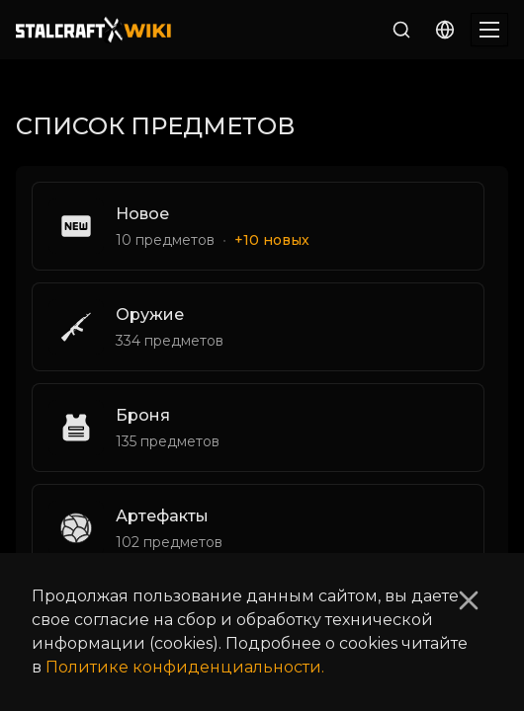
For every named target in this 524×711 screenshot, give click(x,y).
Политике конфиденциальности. (184, 667)
